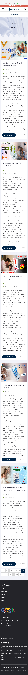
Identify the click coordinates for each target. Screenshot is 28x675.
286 (17, 574)
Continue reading (9, 135)
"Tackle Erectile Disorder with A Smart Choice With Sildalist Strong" (13, 651)
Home (11, 27)
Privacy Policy (12, 667)
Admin (7, 69)
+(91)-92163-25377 (14, 15)
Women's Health (4, 591)
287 (20, 574)
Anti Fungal (3, 594)
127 (12, 571)
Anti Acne (3, 597)
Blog (18, 667)
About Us (5, 667)
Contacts (23, 667)
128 (16, 571)
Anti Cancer (3, 600)
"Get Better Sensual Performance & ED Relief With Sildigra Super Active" (13, 658)
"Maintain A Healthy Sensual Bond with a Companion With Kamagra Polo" (14, 647)
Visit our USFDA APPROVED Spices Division (14, 6)
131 (3, 574)
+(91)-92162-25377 (7, 623)
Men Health (3, 589)
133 (10, 574)
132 (7, 574)
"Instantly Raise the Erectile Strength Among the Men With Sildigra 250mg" (13, 654)
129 (20, 571)
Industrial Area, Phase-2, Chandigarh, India (14, 13)
